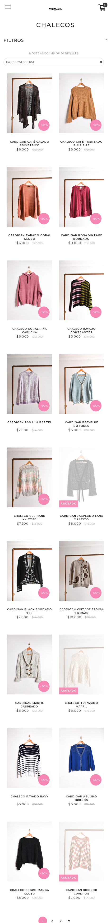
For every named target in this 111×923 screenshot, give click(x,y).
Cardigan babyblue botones (81, 424)
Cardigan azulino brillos (81, 798)
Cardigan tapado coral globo (29, 237)
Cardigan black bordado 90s (29, 611)
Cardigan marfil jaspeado (29, 704)
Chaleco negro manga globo (29, 891)
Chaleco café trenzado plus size (81, 143)
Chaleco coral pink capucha (29, 330)
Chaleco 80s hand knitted (30, 517)
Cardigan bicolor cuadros (81, 891)
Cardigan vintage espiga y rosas (81, 611)
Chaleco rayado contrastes (81, 330)
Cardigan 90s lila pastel (29, 422)
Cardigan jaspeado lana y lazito (81, 517)
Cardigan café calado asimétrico (29, 143)
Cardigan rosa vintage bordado (81, 237)
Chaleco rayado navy (29, 796)
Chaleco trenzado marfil (81, 704)
